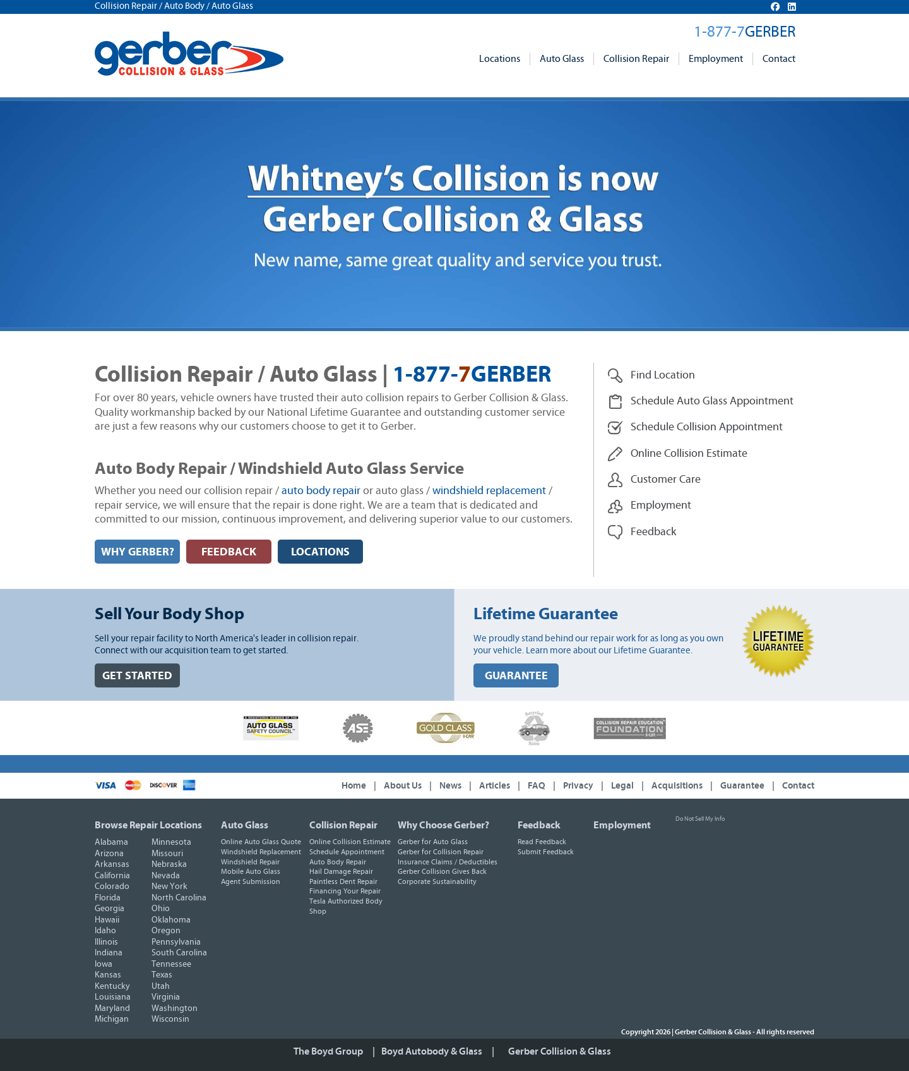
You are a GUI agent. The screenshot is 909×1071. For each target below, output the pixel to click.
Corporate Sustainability (437, 881)
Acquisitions (677, 785)
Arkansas (112, 864)
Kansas (108, 975)
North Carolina (179, 897)
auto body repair (321, 491)
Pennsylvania (176, 942)
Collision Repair (636, 59)
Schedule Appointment (346, 852)
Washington (175, 1008)
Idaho (105, 930)
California (112, 875)
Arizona (109, 853)
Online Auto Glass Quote (261, 841)
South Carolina (179, 952)
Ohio (161, 908)
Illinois (106, 942)
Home (354, 785)
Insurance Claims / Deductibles (447, 862)
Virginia (166, 997)
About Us (403, 785)
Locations (499, 59)
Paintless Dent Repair (343, 881)
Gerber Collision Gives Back (442, 871)
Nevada (166, 875)
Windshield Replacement (261, 852)
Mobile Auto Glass (250, 871)
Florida (108, 897)
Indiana (108, 952)
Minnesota (171, 842)
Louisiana (113, 997)
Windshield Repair (250, 862)
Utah (161, 986)
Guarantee (742, 785)
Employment (716, 59)
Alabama (111, 842)
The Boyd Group (328, 1051)
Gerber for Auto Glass (433, 841)
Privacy (578, 785)
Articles (494, 785)
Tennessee (171, 964)
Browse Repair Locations (148, 825)
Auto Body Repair (337, 862)
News (450, 785)
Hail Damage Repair (341, 871)
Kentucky (112, 986)
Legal (622, 785)
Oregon (166, 930)
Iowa (103, 964)
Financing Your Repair (345, 891)
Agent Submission (250, 881)
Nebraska (169, 864)
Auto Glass (562, 59)
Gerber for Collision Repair (441, 852)
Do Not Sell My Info (700, 819)
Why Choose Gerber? (443, 825)
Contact (779, 59)
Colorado (112, 886)
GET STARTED (137, 675)
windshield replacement (489, 491)
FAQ (536, 785)
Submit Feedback (546, 852)
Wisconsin (170, 1019)
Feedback (539, 825)
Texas (162, 975)
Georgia (109, 908)
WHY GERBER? (137, 552)
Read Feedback (542, 841)
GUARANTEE (516, 675)
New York (169, 886)
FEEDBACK (228, 552)
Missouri (167, 853)
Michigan (112, 1019)
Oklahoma (171, 920)
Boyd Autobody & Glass (431, 1051)
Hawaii (107, 920)
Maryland (112, 1008)
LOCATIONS (320, 552)
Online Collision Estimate (350, 841)
